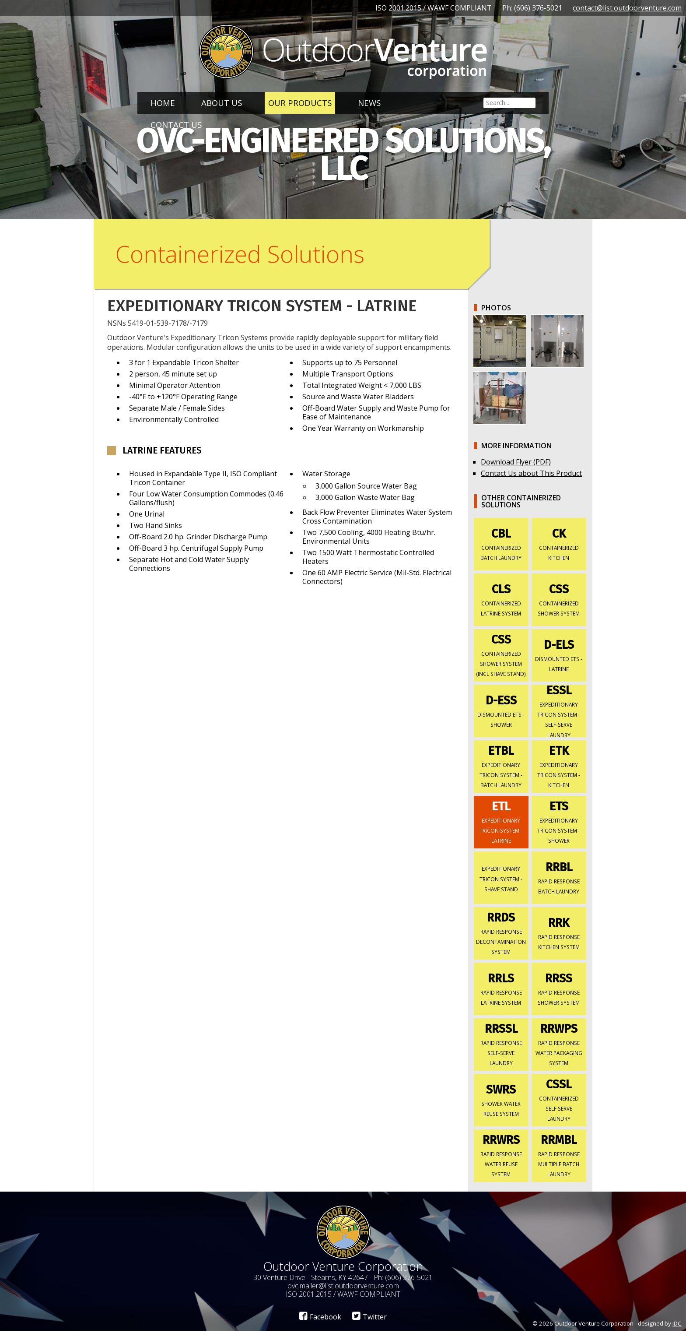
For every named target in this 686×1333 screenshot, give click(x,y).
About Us (221, 102)
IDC (677, 1325)
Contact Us (176, 124)
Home (162, 102)
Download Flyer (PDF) (516, 463)
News (369, 102)
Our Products (300, 102)
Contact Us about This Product (531, 475)
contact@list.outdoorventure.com (627, 8)
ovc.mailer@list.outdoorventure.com (343, 1287)
